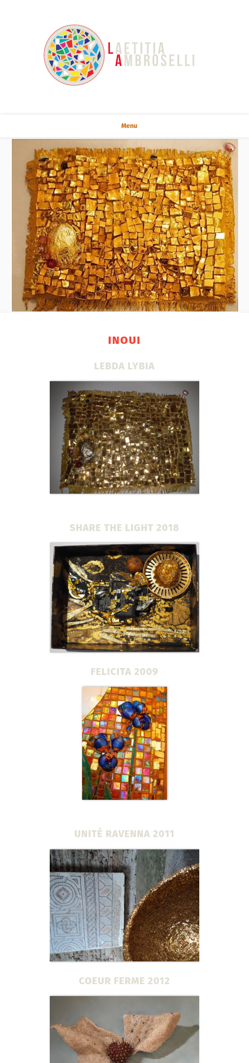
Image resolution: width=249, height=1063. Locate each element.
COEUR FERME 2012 (124, 981)
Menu (124, 126)
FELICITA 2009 (125, 672)
